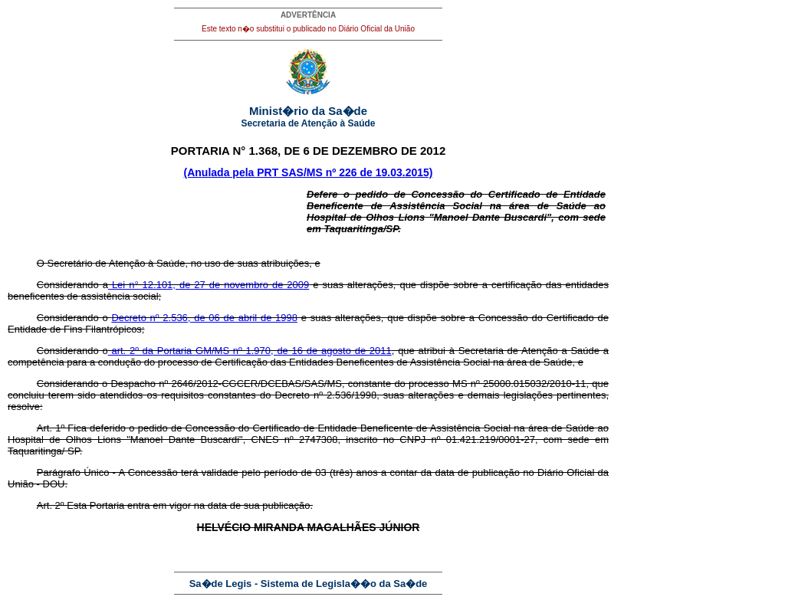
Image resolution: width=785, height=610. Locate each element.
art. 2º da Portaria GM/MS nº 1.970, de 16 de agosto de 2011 (250, 350)
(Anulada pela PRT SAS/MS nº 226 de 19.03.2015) (308, 172)
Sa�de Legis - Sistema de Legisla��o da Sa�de (308, 583)
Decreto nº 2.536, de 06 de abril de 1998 (204, 317)
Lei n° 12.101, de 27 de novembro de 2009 (208, 284)
